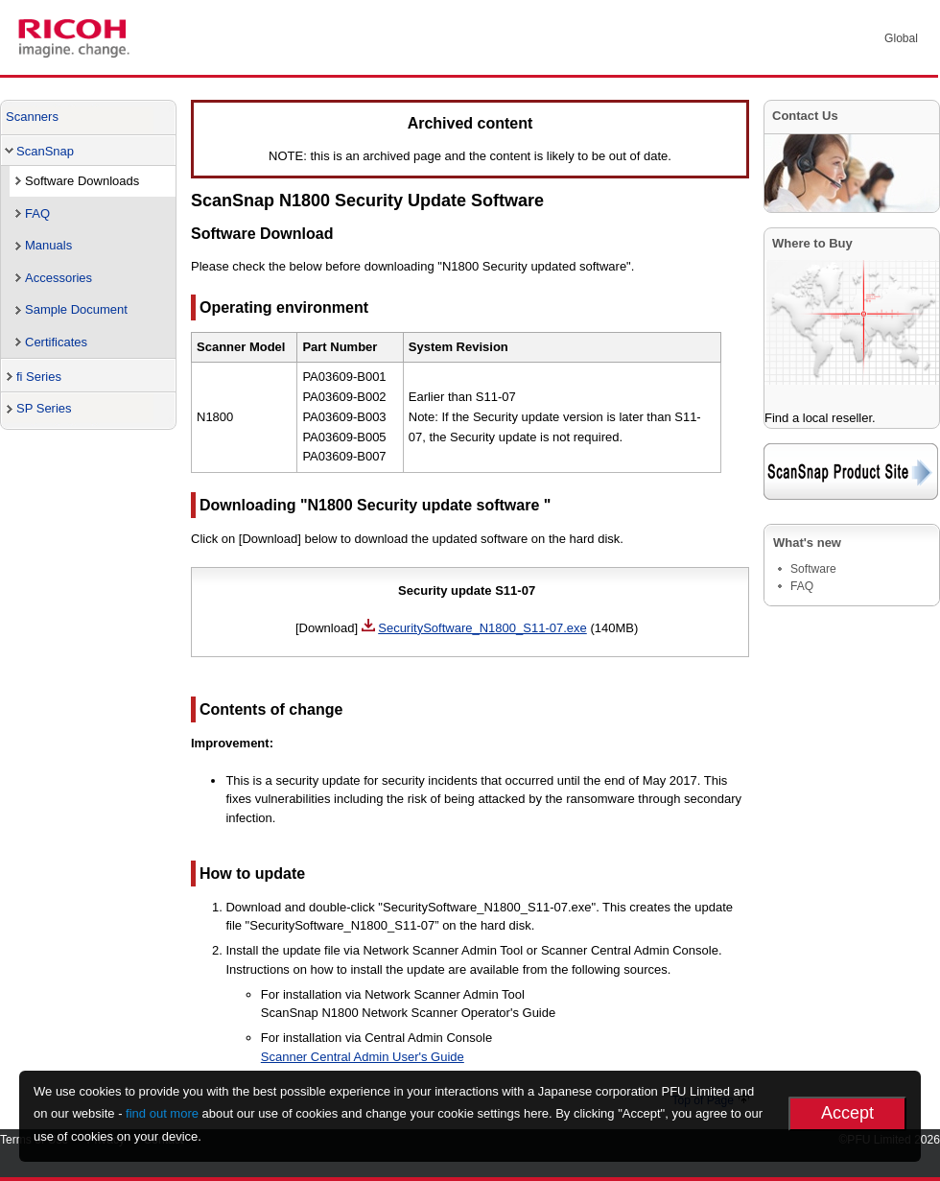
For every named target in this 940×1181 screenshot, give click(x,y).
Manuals (48, 245)
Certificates (56, 342)
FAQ (37, 213)
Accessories (58, 278)
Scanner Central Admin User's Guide (362, 1057)
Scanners (32, 116)
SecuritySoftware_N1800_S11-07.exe (482, 628)
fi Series (38, 376)
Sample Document (76, 309)
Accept (847, 1112)
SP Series (44, 408)
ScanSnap (45, 151)
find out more (162, 1113)
